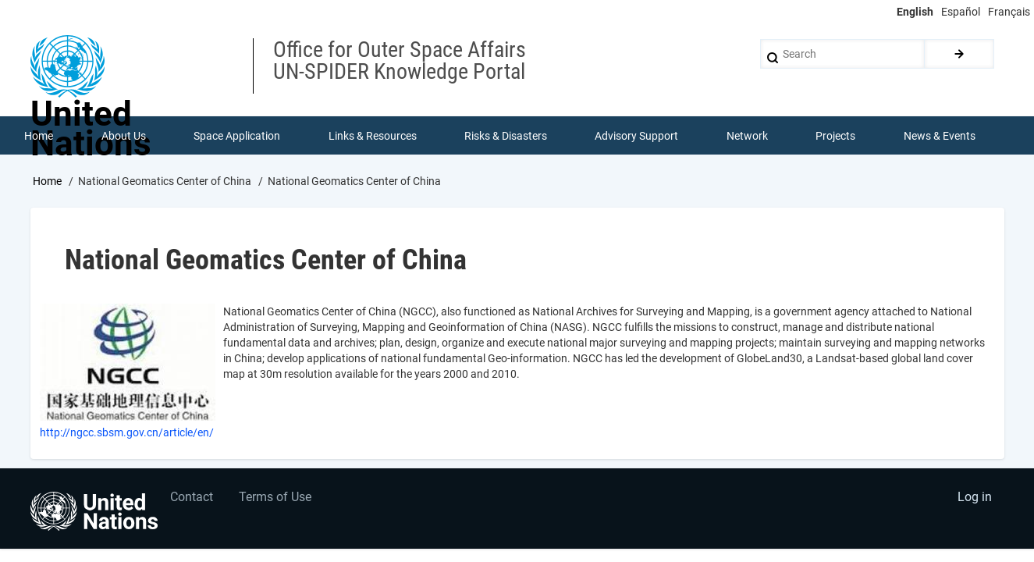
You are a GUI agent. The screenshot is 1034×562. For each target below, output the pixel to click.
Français (1009, 11)
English (915, 11)
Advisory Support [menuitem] (637, 136)
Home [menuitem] (39, 136)
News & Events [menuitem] (939, 136)
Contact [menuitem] (191, 499)
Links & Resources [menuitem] (373, 136)
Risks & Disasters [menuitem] (505, 136)
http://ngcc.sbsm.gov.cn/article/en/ (127, 433)
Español (960, 11)
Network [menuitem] (747, 136)
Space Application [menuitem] (237, 136)
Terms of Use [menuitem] (276, 499)
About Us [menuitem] (123, 136)
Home (47, 182)
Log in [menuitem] (975, 499)
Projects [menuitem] (836, 136)
